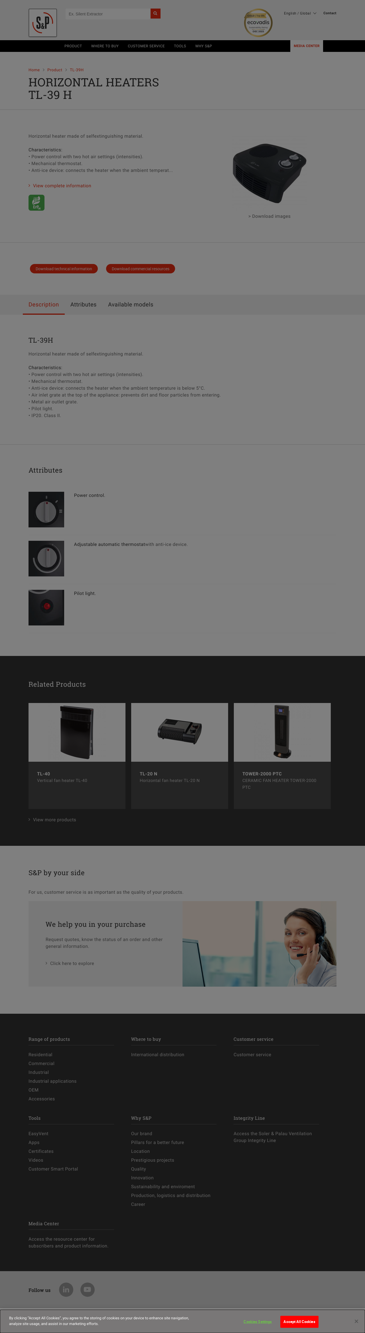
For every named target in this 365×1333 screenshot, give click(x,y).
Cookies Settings (258, 1325)
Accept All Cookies (299, 1325)
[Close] (356, 1325)
